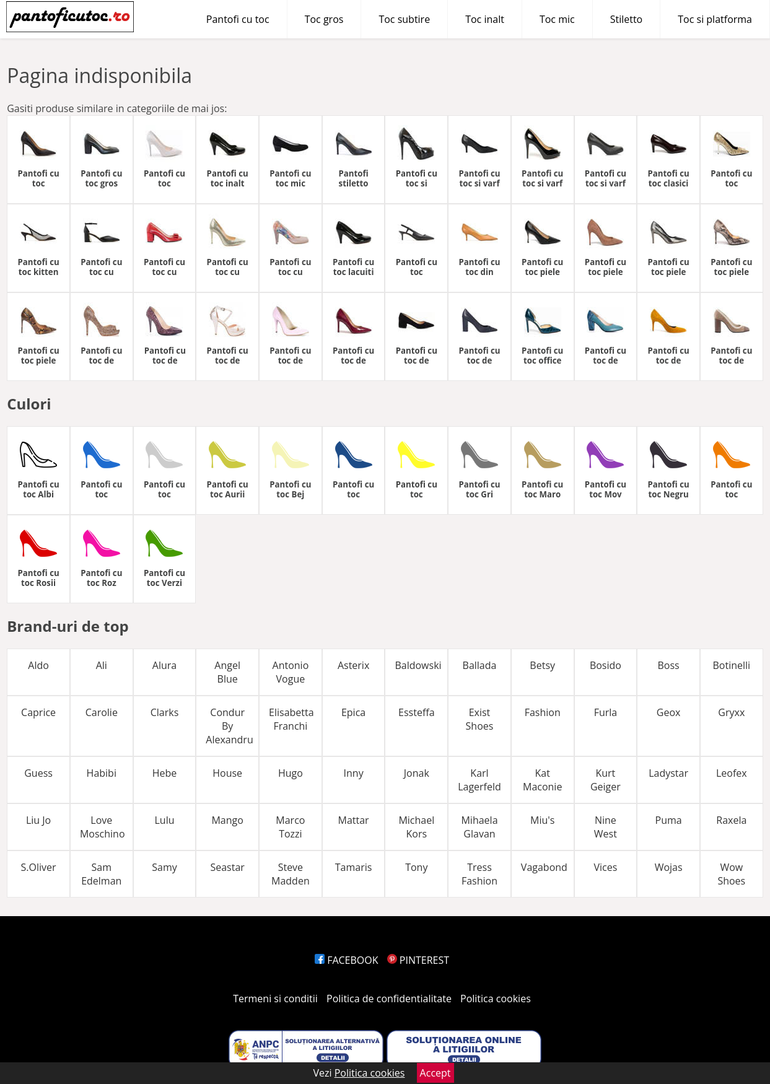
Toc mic (557, 19)
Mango (227, 820)
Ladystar (668, 773)
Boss (668, 665)
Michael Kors (416, 827)
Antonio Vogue (291, 672)
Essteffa (416, 712)
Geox (669, 712)
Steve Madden (290, 874)
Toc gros (324, 19)
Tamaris (353, 867)
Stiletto (626, 19)
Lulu (164, 820)
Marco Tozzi (290, 827)
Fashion (543, 712)
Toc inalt (484, 19)
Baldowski (418, 665)
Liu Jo (38, 820)
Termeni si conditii (275, 998)
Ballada (480, 665)
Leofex (731, 773)
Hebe (164, 773)
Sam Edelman (101, 874)
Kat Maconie (542, 779)
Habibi (101, 773)
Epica (353, 712)
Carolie (101, 712)
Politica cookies (495, 998)
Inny (354, 773)
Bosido (605, 665)
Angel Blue (227, 672)
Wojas (669, 867)
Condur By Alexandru (229, 726)
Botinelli (731, 665)
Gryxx (731, 712)
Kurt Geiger (605, 779)
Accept (435, 1073)
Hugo (290, 773)
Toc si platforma (715, 19)
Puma (668, 820)
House (227, 773)
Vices (605, 867)
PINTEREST (418, 960)
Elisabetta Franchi (291, 719)
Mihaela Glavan (479, 827)
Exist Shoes (480, 719)
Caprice (38, 712)
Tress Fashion (479, 874)
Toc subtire (404, 19)
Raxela (731, 820)
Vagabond (544, 867)
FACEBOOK (346, 960)
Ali (101, 665)
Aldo (38, 665)
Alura (164, 665)
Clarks (165, 712)
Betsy (542, 665)
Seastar (227, 867)
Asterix (353, 665)
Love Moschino (102, 827)
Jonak (416, 773)
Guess (38, 773)
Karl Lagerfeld (479, 779)
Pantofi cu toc (237, 19)
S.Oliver (38, 867)
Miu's (542, 820)
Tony (416, 867)
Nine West (605, 827)
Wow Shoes (731, 874)
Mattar (353, 820)
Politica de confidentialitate (389, 998)
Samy (164, 867)
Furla (606, 712)
